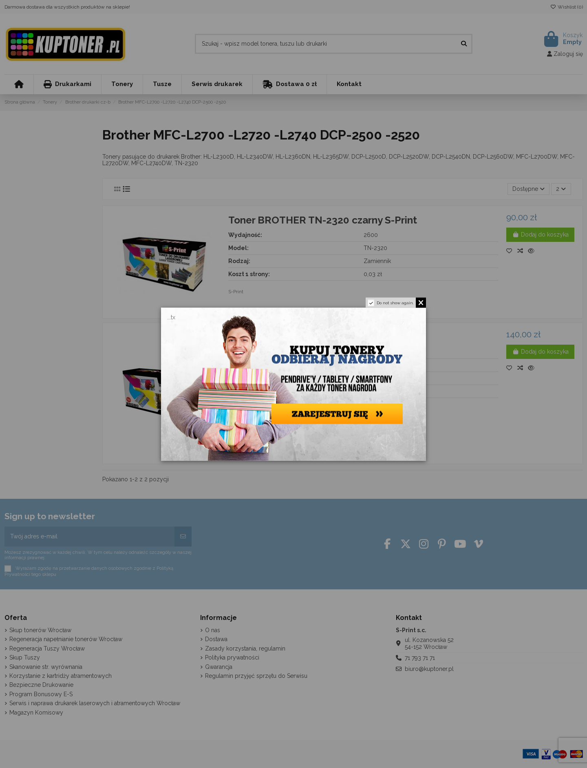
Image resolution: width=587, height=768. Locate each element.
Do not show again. (395, 302)
